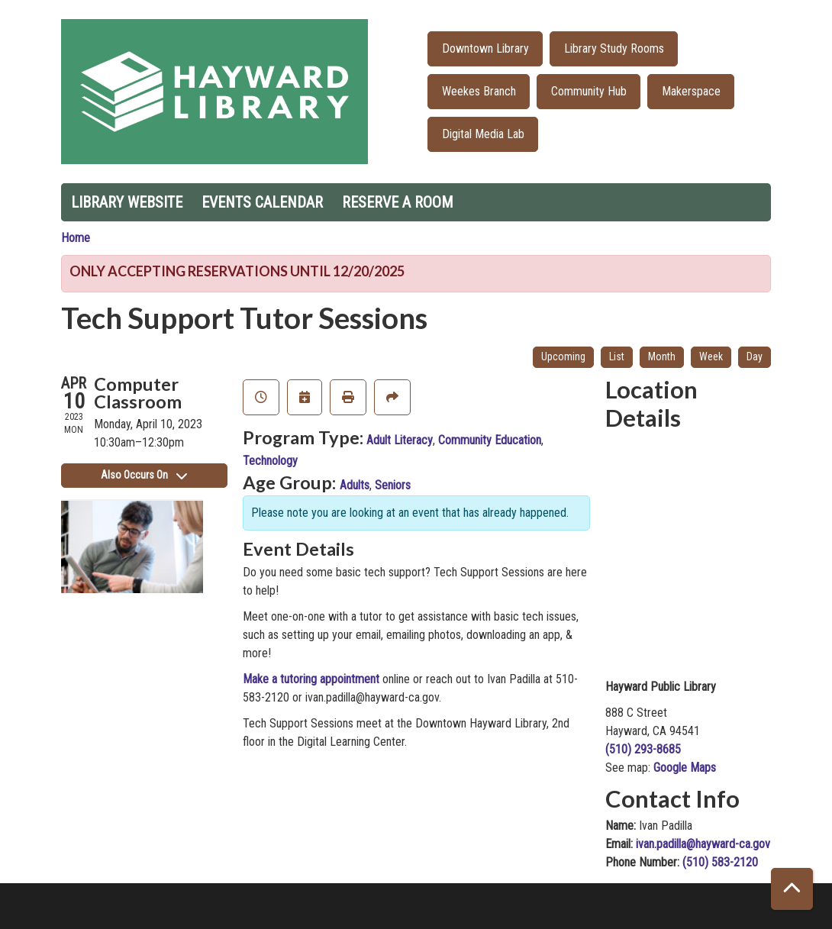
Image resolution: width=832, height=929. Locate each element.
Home (75, 238)
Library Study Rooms (614, 48)
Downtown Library (485, 48)
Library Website (126, 202)
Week (711, 356)
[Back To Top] (792, 889)
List (616, 356)
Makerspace (691, 91)
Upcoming (563, 356)
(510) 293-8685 (643, 749)
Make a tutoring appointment (311, 679)
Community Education (489, 440)
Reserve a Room (397, 202)
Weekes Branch (479, 91)
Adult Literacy (399, 440)
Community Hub (589, 91)
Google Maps (684, 767)
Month (662, 356)
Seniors (393, 485)
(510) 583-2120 (720, 862)
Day (755, 356)
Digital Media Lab (483, 134)
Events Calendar (262, 202)
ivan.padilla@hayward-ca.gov (703, 844)
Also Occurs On (144, 475)
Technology (270, 460)
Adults (354, 485)
